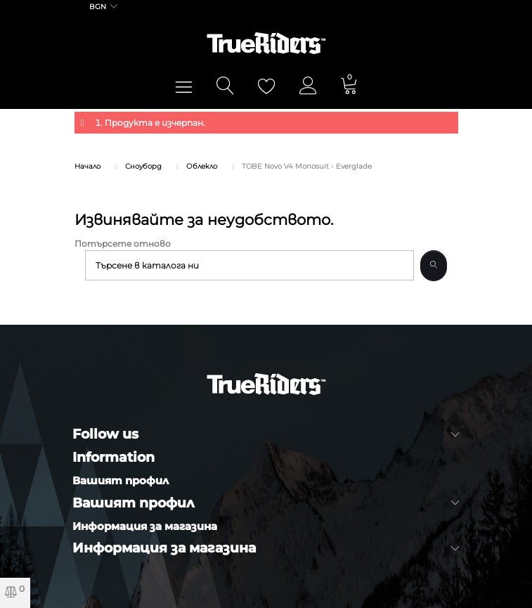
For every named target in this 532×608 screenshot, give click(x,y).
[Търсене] (249, 265)
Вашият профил (120, 480)
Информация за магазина (144, 526)
